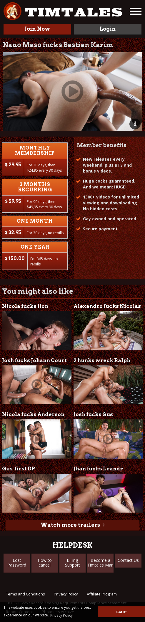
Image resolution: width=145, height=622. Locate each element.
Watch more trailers (70, 525)
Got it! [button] (121, 612)
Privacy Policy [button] (61, 615)
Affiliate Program (102, 594)
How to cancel (45, 562)
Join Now (37, 29)
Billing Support (72, 562)
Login (107, 29)
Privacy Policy (66, 594)
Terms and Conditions (25, 594)
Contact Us (128, 560)
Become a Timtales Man (100, 562)
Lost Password (16, 562)
